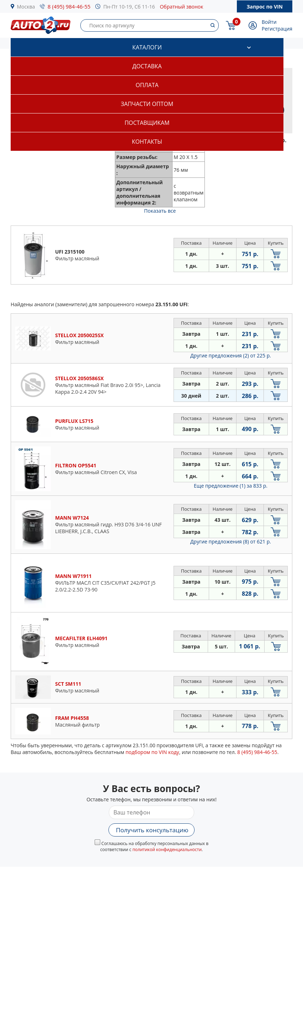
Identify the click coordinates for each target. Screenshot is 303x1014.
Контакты (147, 141)
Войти (269, 21)
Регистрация (277, 28)
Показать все (160, 210)
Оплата (146, 85)
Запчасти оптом (147, 104)
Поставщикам (146, 123)
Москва (26, 6)
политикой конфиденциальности (167, 849)
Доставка (147, 66)
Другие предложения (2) (230, 355)
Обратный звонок (181, 6)
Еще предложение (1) (230, 485)
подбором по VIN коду (152, 752)
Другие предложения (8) (230, 541)
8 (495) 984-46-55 (69, 6)
